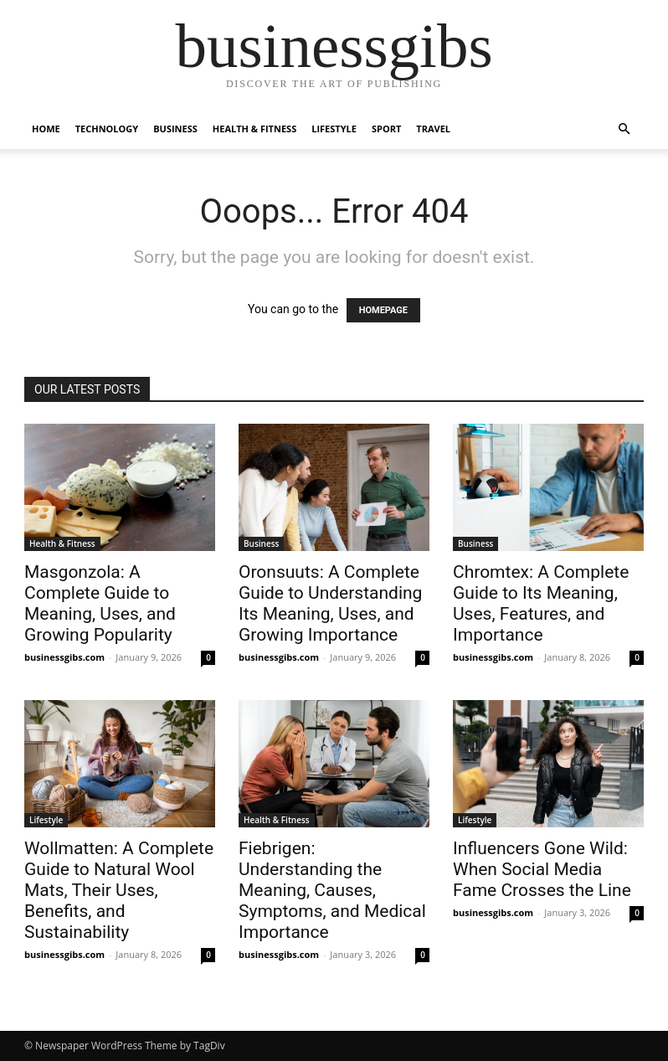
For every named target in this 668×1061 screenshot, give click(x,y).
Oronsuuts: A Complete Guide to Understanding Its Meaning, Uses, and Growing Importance (330, 603)
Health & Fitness (254, 128)
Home (46, 128)
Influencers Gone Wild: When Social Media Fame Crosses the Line (542, 869)
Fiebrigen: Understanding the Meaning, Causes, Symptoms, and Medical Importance (332, 890)
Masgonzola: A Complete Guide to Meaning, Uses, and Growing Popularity (100, 603)
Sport (386, 128)
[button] (624, 129)
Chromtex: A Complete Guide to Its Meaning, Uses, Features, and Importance (541, 603)
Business (175, 128)
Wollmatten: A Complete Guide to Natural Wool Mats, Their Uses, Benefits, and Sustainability (118, 890)
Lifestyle (334, 128)
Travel (433, 128)
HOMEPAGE (383, 310)
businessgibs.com (64, 657)
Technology (106, 128)
